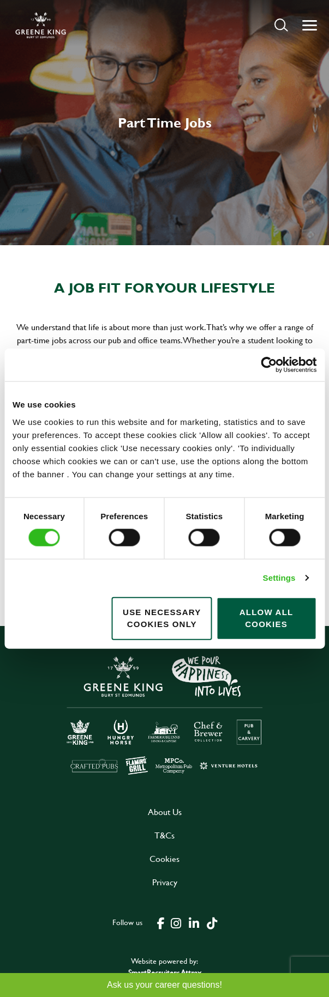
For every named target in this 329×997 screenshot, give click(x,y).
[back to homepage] (40, 25)
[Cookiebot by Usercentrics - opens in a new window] (268, 365)
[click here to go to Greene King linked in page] (194, 922)
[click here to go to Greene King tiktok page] (212, 922)
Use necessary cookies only (162, 618)
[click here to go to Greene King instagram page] (176, 922)
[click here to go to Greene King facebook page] (161, 922)
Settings (279, 577)
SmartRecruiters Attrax (164, 972)
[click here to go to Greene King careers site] (165, 714)
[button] (281, 25)
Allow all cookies (267, 618)
